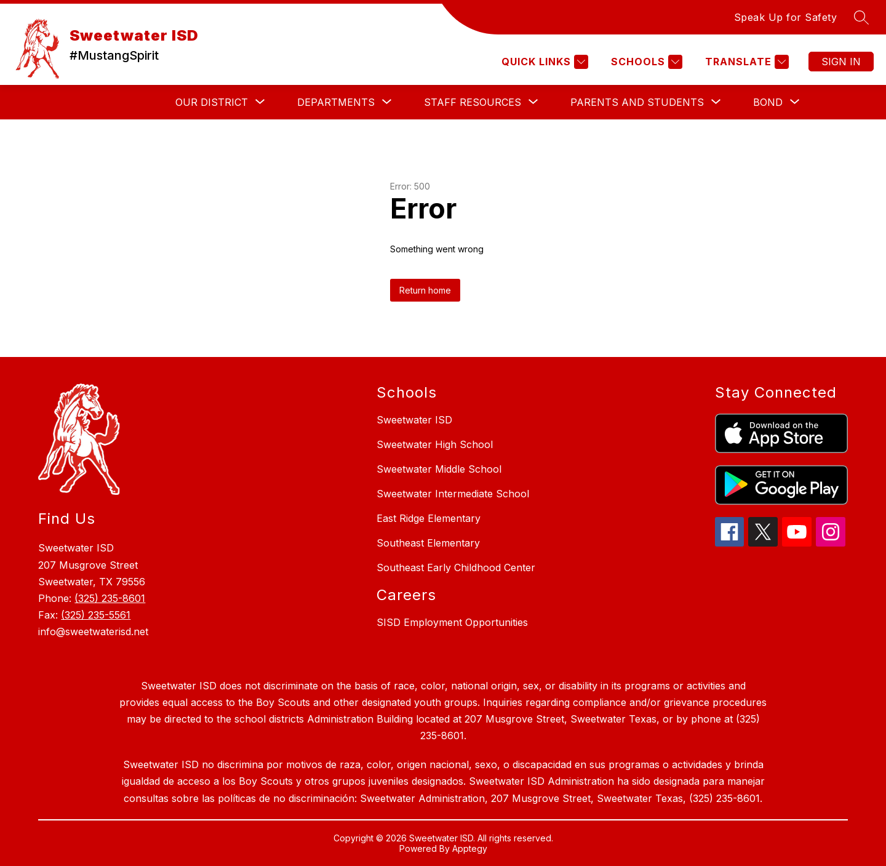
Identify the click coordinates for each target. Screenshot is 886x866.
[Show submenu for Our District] (211, 102)
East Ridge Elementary (429, 518)
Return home (425, 290)
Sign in (841, 61)
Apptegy (469, 848)
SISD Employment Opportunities (452, 622)
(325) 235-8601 (109, 598)
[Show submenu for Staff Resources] (472, 102)
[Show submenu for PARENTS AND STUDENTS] (637, 102)
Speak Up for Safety (785, 17)
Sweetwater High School (435, 444)
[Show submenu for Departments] (336, 102)
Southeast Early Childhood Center (456, 567)
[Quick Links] (543, 62)
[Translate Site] (745, 62)
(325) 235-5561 (95, 615)
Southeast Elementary (428, 543)
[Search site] (861, 17)
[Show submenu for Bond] (768, 102)
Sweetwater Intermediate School (453, 493)
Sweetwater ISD (414, 420)
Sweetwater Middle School (439, 469)
